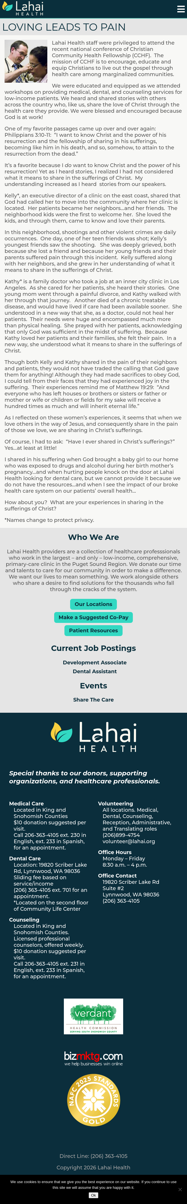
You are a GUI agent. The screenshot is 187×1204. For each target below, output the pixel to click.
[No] (180, 1189)
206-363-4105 (41, 835)
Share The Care (93, 700)
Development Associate (95, 663)
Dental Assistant (95, 671)
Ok (93, 1195)
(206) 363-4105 (32, 890)
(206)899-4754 (121, 835)
